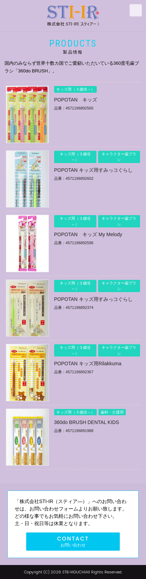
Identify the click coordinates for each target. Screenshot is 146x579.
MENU (136, 10)
